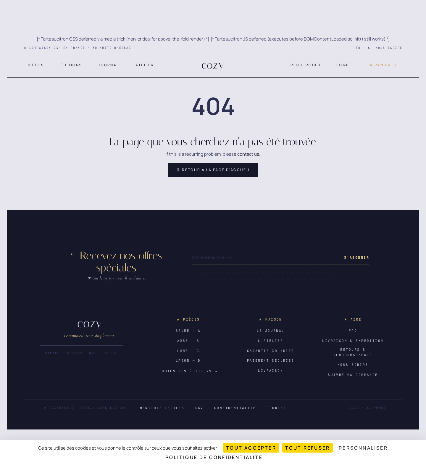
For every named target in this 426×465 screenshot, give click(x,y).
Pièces (36, 64)
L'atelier (270, 341)
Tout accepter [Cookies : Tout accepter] (251, 448)
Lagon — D (188, 360)
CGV (199, 408)
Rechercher (306, 64)
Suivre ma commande (353, 375)
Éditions (71, 64)
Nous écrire (389, 48)
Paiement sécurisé (270, 360)
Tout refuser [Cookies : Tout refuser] (307, 448)
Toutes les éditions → (188, 371)
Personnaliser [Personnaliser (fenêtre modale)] (363, 448)
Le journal (271, 331)
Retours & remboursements (352, 352)
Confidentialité (235, 408)
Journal (109, 64)
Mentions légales (162, 408)
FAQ (353, 331)
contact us (248, 154)
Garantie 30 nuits (270, 351)
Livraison (270, 371)
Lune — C (188, 351)
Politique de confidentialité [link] (214, 457)
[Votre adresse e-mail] (267, 257)
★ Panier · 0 (383, 64)
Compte (345, 64)
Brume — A (188, 331)
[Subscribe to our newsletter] (356, 258)
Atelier (144, 64)
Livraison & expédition (352, 341)
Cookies (276, 408)
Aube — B (188, 341)
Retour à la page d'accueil (212, 170)
